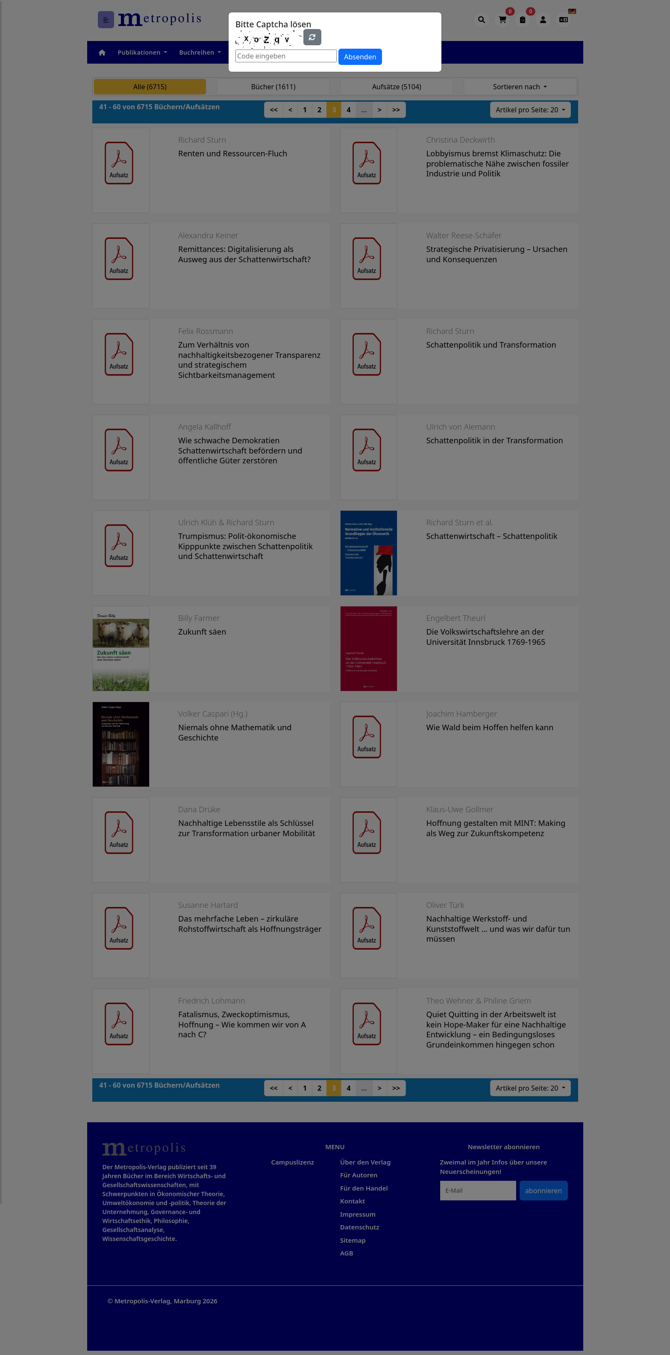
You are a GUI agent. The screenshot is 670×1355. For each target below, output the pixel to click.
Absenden (360, 56)
